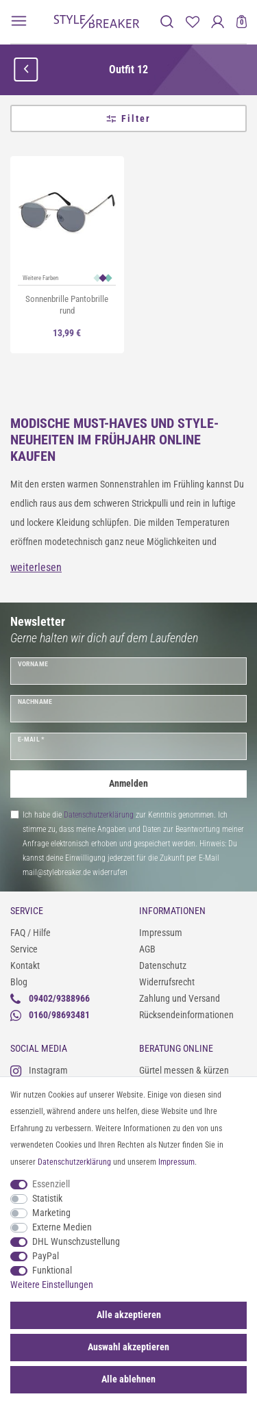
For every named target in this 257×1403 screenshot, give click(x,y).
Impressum (160, 932)
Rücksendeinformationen (186, 1014)
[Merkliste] (192, 21)
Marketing (51, 1212)
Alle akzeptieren (129, 1314)
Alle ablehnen (128, 1379)
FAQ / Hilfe (30, 932)
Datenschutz (162, 965)
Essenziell (51, 1183)
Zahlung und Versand (179, 998)
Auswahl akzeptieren (128, 1346)
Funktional (52, 1270)
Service (24, 949)
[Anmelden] (217, 21)
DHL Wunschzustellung (76, 1241)
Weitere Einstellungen (51, 1284)
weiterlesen (36, 567)
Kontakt (25, 965)
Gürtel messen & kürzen (184, 1070)
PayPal (45, 1255)
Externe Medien (62, 1227)
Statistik (47, 1198)
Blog (18, 981)
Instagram (39, 1070)
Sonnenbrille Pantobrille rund (66, 305)
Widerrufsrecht (167, 981)
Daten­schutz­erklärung (74, 1162)
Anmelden (128, 783)
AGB (147, 949)
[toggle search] (166, 21)
